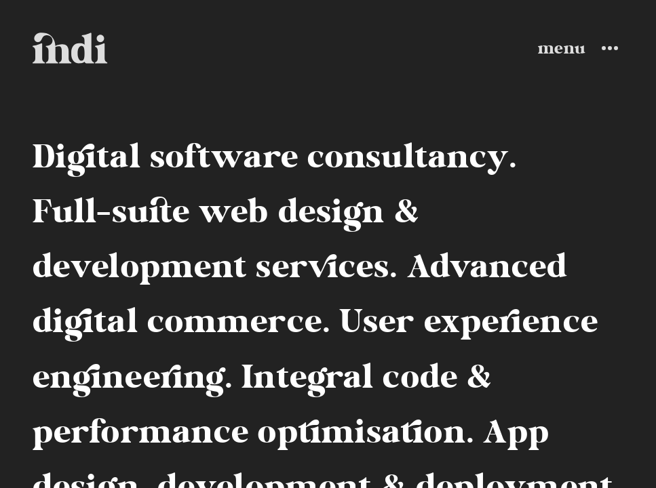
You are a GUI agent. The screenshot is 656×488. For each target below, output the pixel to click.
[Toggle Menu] (580, 48)
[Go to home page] (70, 48)
